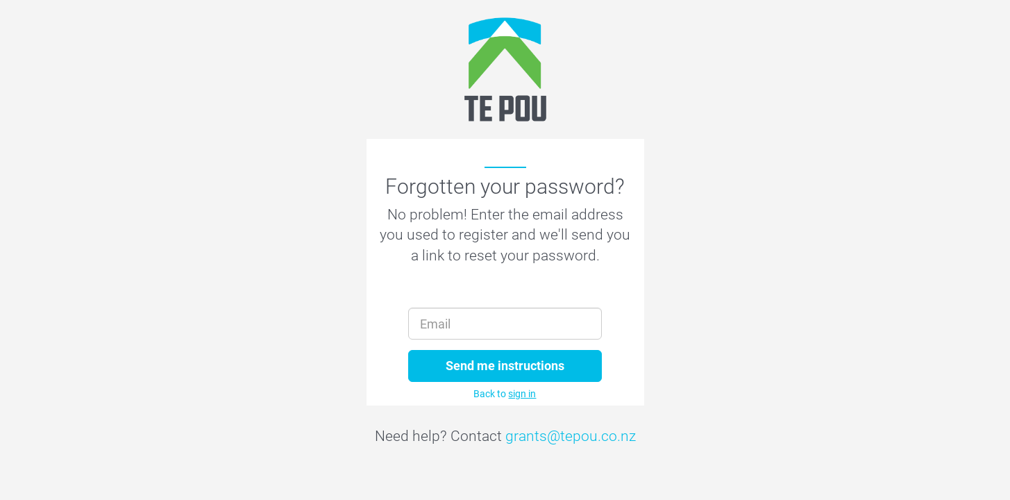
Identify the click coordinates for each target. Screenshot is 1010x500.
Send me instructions (505, 365)
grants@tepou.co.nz (570, 436)
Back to (504, 393)
